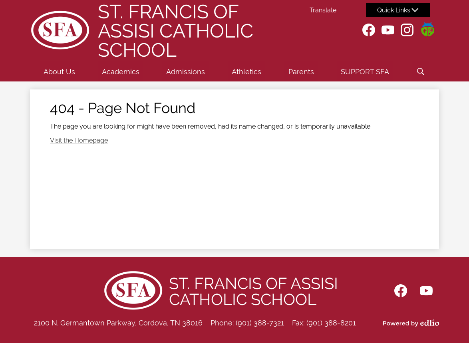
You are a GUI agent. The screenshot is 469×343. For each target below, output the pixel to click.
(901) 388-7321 (260, 323)
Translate (323, 10)
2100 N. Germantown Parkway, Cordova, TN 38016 (118, 323)
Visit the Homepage (79, 140)
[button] (59, 71)
